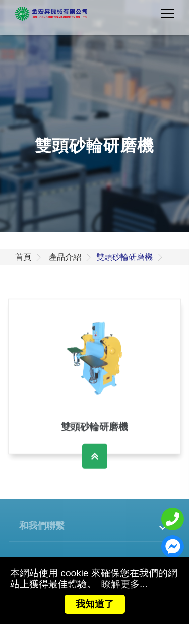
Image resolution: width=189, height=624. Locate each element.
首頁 (23, 257)
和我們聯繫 (42, 525)
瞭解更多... (124, 584)
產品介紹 (65, 257)
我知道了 (95, 604)
